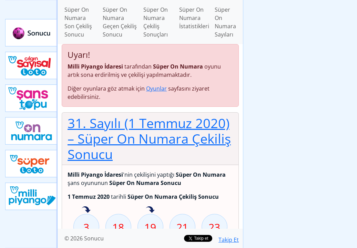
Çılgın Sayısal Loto (31, 65)
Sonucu (31, 32)
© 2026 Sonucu (84, 238)
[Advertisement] (300, 49)
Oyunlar (156, 88)
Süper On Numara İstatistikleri (194, 18)
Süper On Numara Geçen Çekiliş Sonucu (120, 22)
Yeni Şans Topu (31, 98)
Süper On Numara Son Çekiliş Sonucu (78, 22)
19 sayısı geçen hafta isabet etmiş (150, 210)
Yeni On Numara (31, 131)
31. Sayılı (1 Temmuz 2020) (149, 138)
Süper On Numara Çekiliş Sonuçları (155, 22)
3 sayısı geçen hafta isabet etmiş (86, 210)
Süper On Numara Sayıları (225, 22)
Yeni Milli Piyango (31, 196)
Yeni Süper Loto (31, 163)
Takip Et (228, 240)
